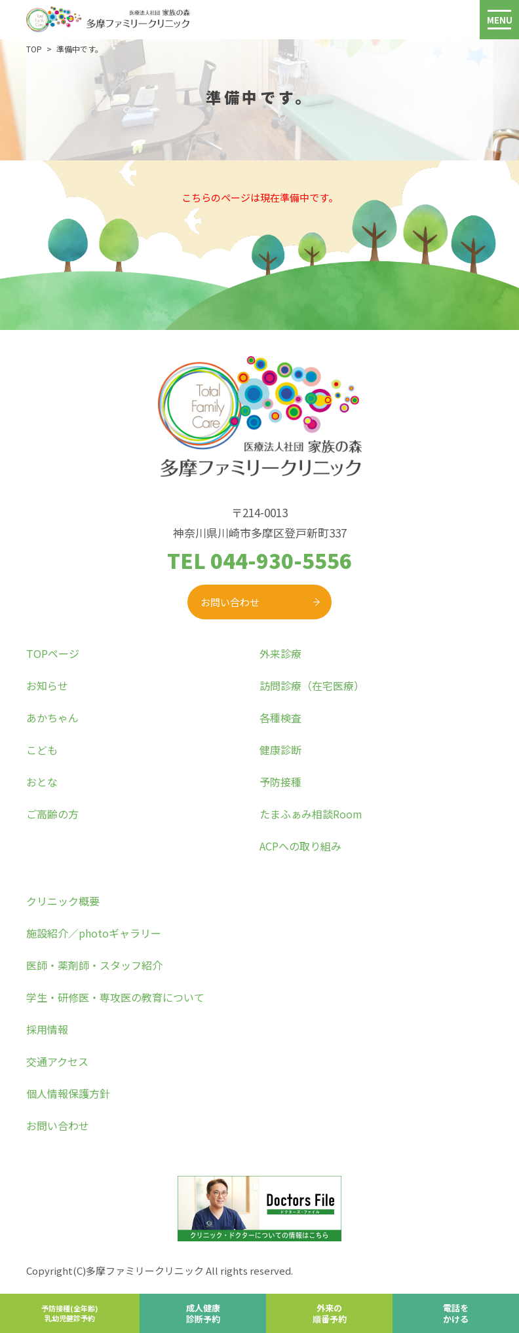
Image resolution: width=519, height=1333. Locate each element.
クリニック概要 (63, 901)
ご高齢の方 (52, 814)
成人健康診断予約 (203, 1313)
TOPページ (52, 653)
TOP (34, 48)
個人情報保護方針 (68, 1093)
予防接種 (280, 782)
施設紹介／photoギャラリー (93, 933)
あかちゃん (52, 717)
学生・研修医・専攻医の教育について (115, 997)
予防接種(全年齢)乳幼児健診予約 (69, 1313)
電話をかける (456, 1313)
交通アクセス (57, 1061)
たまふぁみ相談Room (311, 814)
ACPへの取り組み (300, 846)
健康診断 (280, 750)
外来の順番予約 (330, 1313)
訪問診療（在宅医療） (312, 685)
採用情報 (47, 1029)
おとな (42, 782)
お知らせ (47, 685)
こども (42, 750)
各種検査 (280, 717)
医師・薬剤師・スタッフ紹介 (94, 965)
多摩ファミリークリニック (145, 1270)
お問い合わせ (230, 602)
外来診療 (280, 653)
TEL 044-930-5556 (259, 560)
